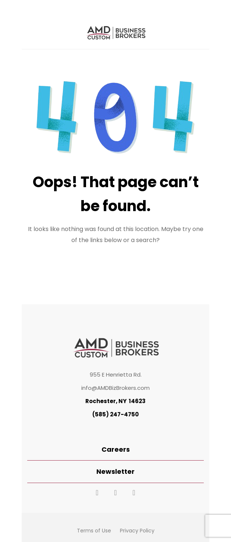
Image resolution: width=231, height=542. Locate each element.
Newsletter (115, 471)
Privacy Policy (137, 530)
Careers (116, 449)
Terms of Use (94, 530)
